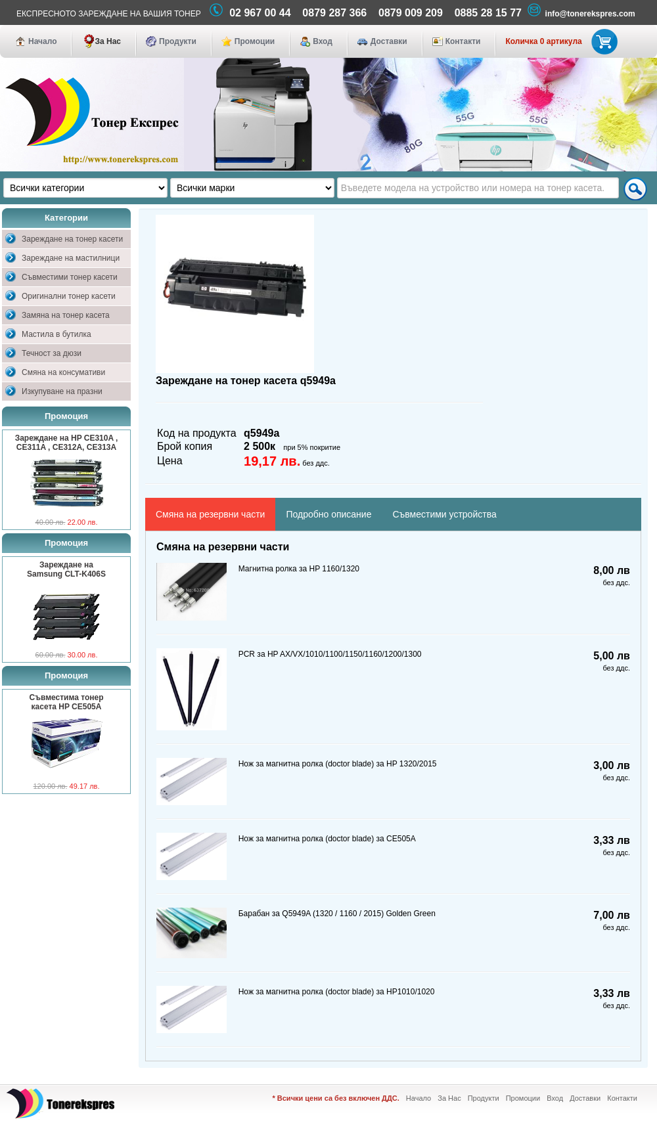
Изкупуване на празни (62, 391)
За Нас (108, 41)
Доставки (389, 41)
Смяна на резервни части (210, 514)
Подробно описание (328, 514)
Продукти (177, 41)
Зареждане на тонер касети (72, 239)
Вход (322, 41)
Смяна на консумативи (63, 372)
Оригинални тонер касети (69, 296)
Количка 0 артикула (558, 41)
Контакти (463, 41)
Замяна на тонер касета (66, 315)
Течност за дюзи (51, 353)
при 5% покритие (311, 447)
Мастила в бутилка (56, 334)
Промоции (255, 41)
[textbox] (478, 187)
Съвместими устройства (444, 514)
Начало (42, 41)
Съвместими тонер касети (70, 277)
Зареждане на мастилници (71, 258)
